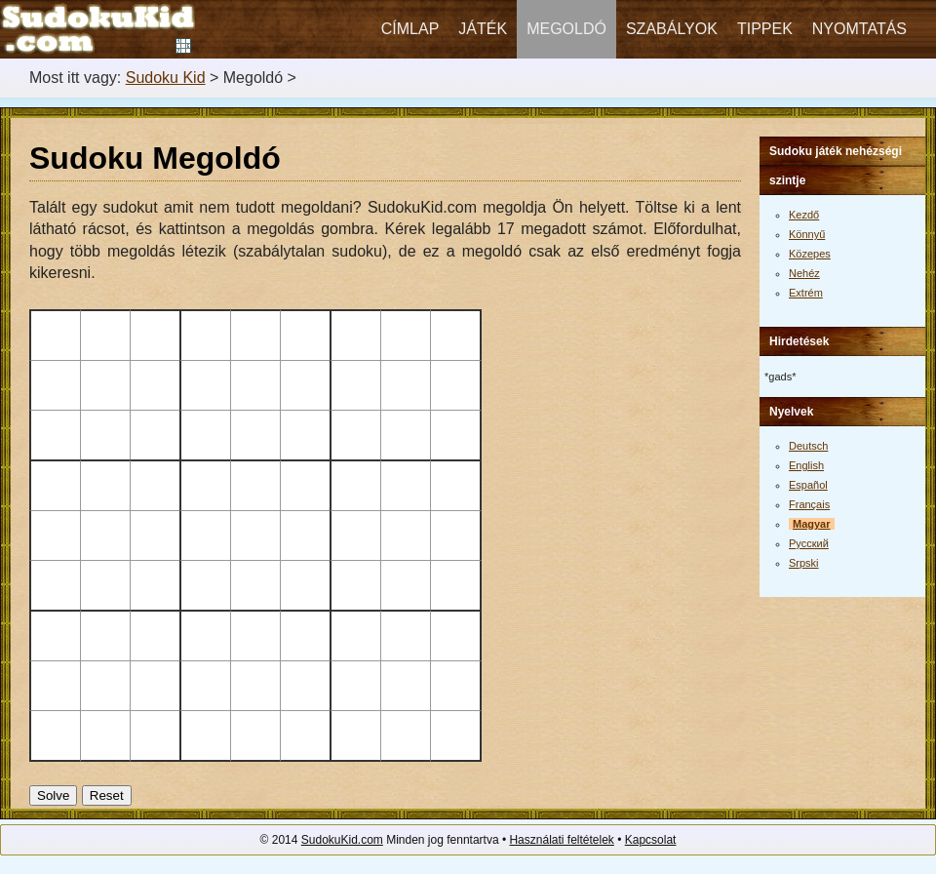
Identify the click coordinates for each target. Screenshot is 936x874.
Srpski (804, 563)
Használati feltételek (561, 840)
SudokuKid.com (342, 840)
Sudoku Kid (166, 77)
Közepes (810, 253)
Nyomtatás (859, 28)
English (806, 465)
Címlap (410, 28)
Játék (482, 28)
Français (809, 504)
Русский (809, 543)
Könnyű (807, 234)
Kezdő (804, 214)
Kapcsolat (651, 840)
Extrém (806, 292)
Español (808, 485)
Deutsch (808, 446)
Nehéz (804, 273)
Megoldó (566, 28)
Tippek (765, 28)
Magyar (812, 524)
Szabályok (672, 28)
